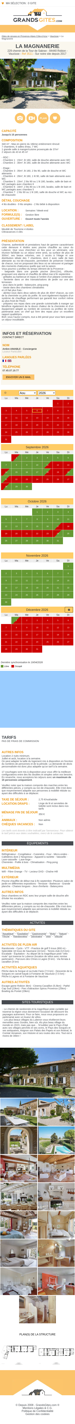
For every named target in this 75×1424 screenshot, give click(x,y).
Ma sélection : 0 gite (21, 3)
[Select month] (27, 393)
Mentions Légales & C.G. (37, 1408)
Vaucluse (54, 36)
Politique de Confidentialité (37, 1411)
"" (8, 933)
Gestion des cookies (37, 1414)
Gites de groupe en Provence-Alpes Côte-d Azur (25, 36)
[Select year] (46, 393)
